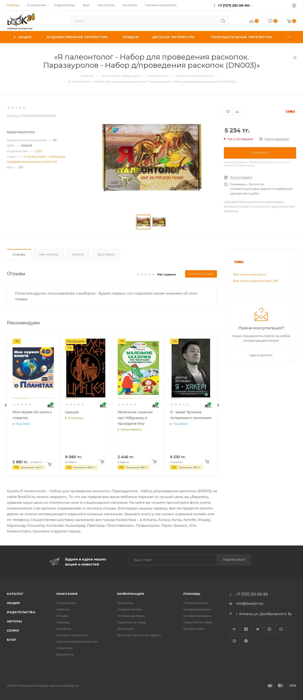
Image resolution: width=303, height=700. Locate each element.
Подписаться (234, 559)
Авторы (14, 621)
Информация (130, 594)
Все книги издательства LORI (255, 281)
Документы (65, 654)
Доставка (106, 254)
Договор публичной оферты (139, 635)
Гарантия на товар (131, 622)
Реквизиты (125, 628)
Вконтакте (234, 629)
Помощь (191, 594)
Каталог (15, 594)
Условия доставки (131, 616)
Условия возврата (197, 616)
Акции (13, 603)
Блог (12, 639)
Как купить (48, 254)
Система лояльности (72, 635)
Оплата (78, 254)
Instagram (269, 629)
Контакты (63, 628)
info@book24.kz (250, 603)
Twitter (258, 629)
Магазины (125, 603)
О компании (66, 603)
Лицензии (64, 648)
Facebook (246, 629)
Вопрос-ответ (193, 628)
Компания (67, 594)
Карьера (63, 622)
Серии (13, 630)
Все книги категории (249, 274)
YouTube (281, 629)
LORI (38, 151)
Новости (62, 609)
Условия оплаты (129, 609)
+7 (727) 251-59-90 (233, 5)
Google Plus (234, 641)
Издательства (21, 612)
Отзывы (19, 254)
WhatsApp (246, 641)
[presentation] (5, 405)
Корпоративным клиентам (77, 641)
